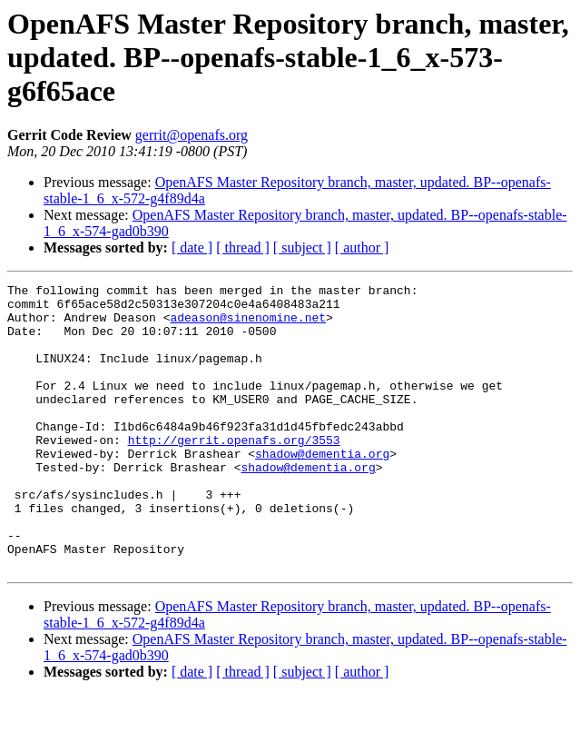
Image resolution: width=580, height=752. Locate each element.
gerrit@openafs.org (191, 135)
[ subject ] (302, 247)
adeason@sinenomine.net (248, 325)
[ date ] (192, 247)
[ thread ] (243, 247)
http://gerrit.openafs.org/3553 (234, 472)
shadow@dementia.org (322, 488)
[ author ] (362, 247)
